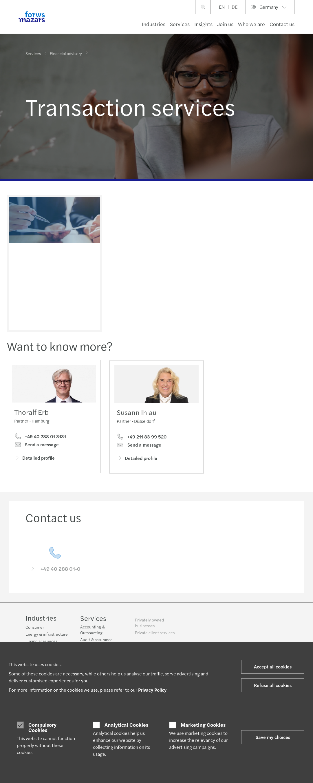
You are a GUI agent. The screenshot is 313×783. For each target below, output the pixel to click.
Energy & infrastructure (46, 635)
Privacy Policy (152, 689)
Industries (153, 24)
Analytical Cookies (126, 724)
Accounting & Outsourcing (92, 634)
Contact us (282, 24)
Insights (203, 24)
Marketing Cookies (203, 724)
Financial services (41, 642)
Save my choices (273, 737)
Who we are (251, 24)
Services (180, 24)
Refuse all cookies (273, 685)
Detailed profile (34, 459)
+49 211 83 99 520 (141, 447)
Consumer (34, 628)
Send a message (36, 446)
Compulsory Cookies (42, 727)
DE (234, 6)
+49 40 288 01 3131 (40, 438)
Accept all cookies (273, 666)
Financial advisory (66, 51)
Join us (225, 24)
